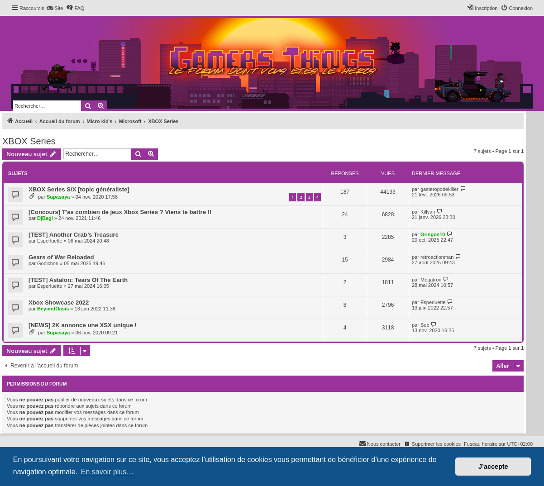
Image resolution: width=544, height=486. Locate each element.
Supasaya (58, 197)
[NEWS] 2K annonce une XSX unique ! (83, 325)
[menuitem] (54, 8)
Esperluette (49, 240)
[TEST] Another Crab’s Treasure (74, 234)
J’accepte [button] (493, 466)
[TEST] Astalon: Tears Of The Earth (78, 279)
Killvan (427, 211)
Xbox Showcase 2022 (59, 302)
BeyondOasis (53, 308)
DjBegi (45, 218)
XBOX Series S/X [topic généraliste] (79, 189)
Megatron (430, 279)
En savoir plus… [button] (107, 472)
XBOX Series (29, 141)
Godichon (47, 263)
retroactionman (436, 257)
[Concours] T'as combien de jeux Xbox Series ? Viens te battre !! (120, 212)
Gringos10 (432, 234)
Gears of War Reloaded (61, 257)
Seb (424, 325)
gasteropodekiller (439, 189)
